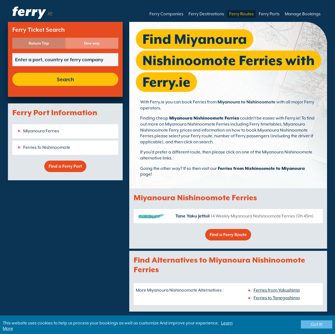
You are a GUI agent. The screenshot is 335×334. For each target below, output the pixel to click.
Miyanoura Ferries (41, 131)
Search (65, 79)
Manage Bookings (303, 13)
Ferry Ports (269, 13)
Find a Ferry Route (228, 234)
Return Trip (39, 43)
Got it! (316, 324)
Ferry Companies (166, 13)
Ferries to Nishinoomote (46, 147)
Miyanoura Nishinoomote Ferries (204, 118)
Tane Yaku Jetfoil (192, 216)
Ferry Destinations (206, 13)
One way (92, 43)
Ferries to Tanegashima (277, 297)
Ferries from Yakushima (277, 290)
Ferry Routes (241, 13)
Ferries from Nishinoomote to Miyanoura (261, 168)
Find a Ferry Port (65, 166)
